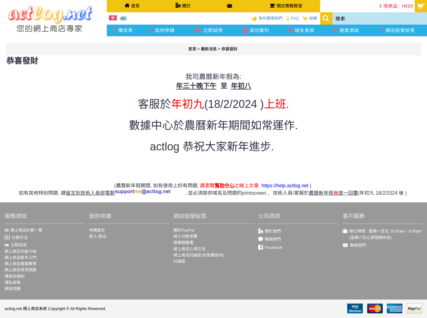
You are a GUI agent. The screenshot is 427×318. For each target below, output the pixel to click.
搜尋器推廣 (183, 242)
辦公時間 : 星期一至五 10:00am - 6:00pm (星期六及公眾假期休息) (382, 234)
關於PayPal (183, 230)
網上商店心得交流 (189, 249)
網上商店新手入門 (21, 257)
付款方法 (16, 237)
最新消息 (209, 49)
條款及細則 (15, 276)
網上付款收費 (185, 236)
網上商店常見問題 (21, 270)
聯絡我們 (269, 239)
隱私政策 (13, 282)
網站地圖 (13, 288)
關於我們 (269, 231)
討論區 (179, 261)
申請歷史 (97, 230)
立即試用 (16, 245)
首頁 (192, 49)
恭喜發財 (229, 49)
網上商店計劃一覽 (23, 230)
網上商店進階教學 (21, 263)
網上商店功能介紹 (21, 251)
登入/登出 (97, 236)
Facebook (270, 247)
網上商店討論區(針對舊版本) (198, 255)
